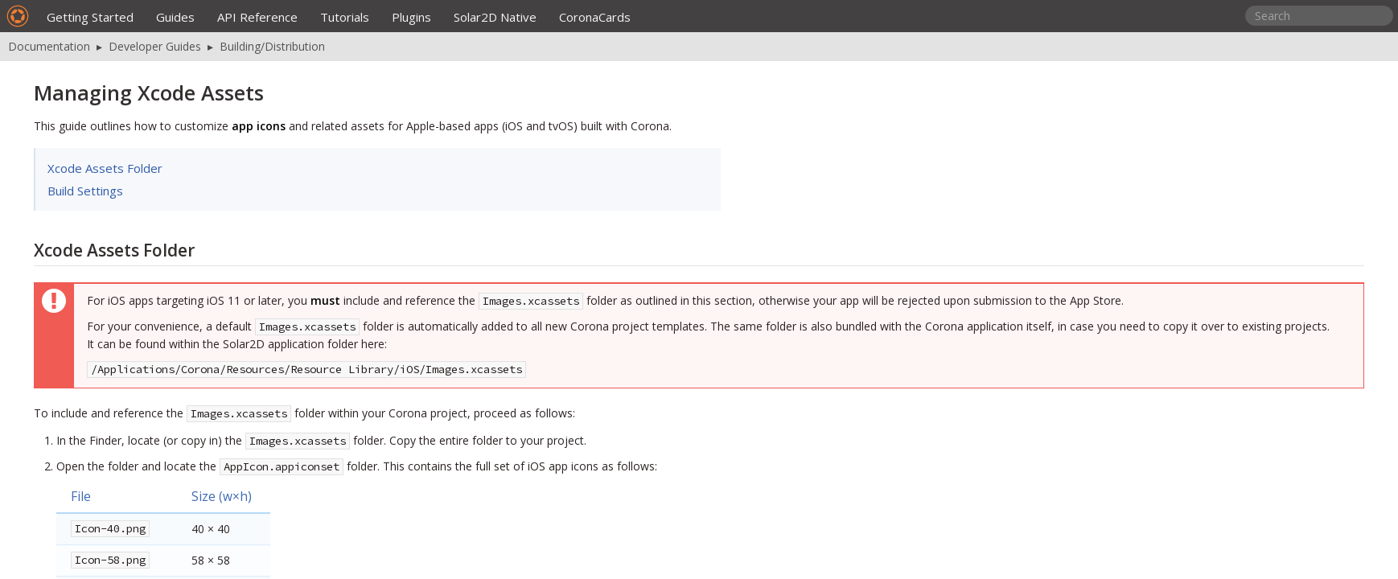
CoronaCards (595, 17)
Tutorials (344, 17)
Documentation (49, 46)
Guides (175, 17)
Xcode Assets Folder (104, 168)
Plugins (411, 17)
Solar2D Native (495, 17)
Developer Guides (155, 46)
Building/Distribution (272, 46)
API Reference (257, 17)
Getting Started (90, 17)
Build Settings (85, 191)
